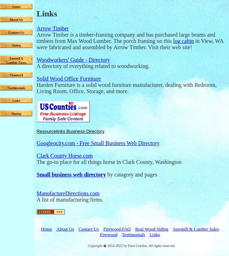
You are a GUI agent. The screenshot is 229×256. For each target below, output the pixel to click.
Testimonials (133, 234)
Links (155, 234)
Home (46, 229)
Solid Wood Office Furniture (69, 79)
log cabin (183, 41)
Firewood (108, 234)
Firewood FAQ (117, 229)
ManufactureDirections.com (68, 193)
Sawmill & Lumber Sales (196, 229)
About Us (65, 229)
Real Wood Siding (152, 229)
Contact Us (88, 229)
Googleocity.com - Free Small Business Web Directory (98, 143)
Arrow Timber (53, 28)
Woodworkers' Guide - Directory (73, 60)
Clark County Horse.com (65, 156)
